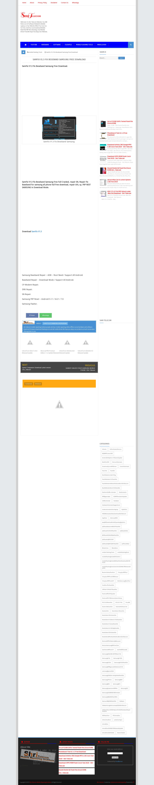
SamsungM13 (116, 684)
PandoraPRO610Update (108, 594)
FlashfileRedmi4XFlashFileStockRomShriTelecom (115, 483)
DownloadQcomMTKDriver (109, 466)
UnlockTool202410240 (108, 732)
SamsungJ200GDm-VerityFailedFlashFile (113, 675)
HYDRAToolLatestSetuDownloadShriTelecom (114, 513)
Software (57, 45)
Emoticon (38, 384)
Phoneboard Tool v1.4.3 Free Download (72, 752)
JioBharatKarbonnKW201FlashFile (111, 526)
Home (24, 3)
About (32, 3)
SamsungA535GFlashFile (121, 662)
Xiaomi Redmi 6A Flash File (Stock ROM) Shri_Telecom (119, 169)
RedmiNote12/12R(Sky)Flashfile (110, 628)
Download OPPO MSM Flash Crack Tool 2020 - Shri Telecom (119, 157)
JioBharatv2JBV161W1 (108, 539)
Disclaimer (54, 3)
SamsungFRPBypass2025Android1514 (112, 667)
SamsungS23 (124, 688)
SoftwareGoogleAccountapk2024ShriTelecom (114, 705)
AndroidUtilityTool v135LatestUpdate (112, 458)
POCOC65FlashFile (107, 602)
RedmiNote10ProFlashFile (109, 615)
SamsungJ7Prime (107, 679)
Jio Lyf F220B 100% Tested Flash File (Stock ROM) (76, 748)
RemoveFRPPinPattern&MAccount (111, 641)
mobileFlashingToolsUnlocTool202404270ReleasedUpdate (116, 567)
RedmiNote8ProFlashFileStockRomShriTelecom (115, 636)
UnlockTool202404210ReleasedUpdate (112, 728)
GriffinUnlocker (106, 501)
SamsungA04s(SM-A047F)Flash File (111, 654)
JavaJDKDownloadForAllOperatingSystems (113, 522)
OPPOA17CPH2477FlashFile (109, 589)
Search (122, 58)
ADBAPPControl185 (107, 453)
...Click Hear (24, 765)
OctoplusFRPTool (122, 572)
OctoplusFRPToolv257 (108, 581)
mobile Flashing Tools (84, 45)
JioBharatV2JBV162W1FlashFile (110, 543)
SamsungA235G (106, 662)
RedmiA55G (105, 611)
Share (32, 315)
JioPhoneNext (125, 543)
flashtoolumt (122, 492)
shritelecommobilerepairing (55, 323)
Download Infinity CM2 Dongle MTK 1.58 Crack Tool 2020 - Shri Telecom (119, 146)
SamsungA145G (117, 658)
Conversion (28, 384)
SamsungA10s (106, 658)
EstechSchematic (124, 466)
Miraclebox (115, 548)
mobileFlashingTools (123, 552)
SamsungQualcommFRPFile (109, 688)
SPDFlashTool (105, 715)
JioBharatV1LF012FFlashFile (109, 531)
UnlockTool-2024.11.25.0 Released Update (29, 352)
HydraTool (124, 509)
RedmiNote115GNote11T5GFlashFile (112, 619)
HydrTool (104, 518)
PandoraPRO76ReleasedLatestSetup (112, 598)
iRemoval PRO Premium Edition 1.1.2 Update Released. (50, 352)
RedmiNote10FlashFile (118, 611)
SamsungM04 (118, 679)
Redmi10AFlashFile (107, 606)
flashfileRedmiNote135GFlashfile (111, 488)
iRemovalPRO (114, 518)
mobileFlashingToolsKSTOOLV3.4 (111, 556)
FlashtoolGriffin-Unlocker (109, 492)
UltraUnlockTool (106, 720)
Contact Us (64, 3)
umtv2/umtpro (118, 720)
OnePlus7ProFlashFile (108, 585)
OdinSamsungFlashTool (123, 581)
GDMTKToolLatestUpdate (120, 496)
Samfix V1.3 (37, 231)
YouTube (34, 45)
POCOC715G (119, 602)
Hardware (45, 45)
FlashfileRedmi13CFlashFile (109, 479)
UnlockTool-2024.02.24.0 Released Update (66, 352)
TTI (133, 782)
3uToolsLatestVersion (115, 449)
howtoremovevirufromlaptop (110, 509)
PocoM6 (128, 602)
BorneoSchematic (117, 462)
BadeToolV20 (105, 462)
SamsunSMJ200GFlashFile (109, 701)
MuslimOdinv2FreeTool (108, 572)
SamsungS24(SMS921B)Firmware (111, 692)
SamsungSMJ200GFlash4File (109, 697)
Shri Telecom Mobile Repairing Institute (40, 782)
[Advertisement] (95, 24)
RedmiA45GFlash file (121, 606)
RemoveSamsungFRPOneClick (110, 645)
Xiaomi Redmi (121, 732)
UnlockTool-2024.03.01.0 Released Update (85, 352)
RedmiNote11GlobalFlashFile (110, 624)
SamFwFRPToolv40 (122, 649)
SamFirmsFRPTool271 (108, 649)
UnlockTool (105, 724)
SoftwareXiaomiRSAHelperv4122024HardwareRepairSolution (116, 710)
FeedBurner (119, 761)
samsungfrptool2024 (108, 671)
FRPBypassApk (106, 496)
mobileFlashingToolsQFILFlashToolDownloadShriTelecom (116, 561)
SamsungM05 (106, 684)
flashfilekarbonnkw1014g (109, 475)
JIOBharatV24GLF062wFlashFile (110, 535)
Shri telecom (100, 782)
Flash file (104, 470)
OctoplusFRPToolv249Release (110, 576)
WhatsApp (75, 3)
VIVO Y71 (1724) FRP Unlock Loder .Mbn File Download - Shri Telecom (119, 192)
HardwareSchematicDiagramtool (111, 505)
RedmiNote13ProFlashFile (109, 632)
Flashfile (68, 45)
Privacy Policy (42, 3)
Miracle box (101, 45)
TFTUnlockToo (116, 715)
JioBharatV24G (124, 531)
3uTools (104, 449)
